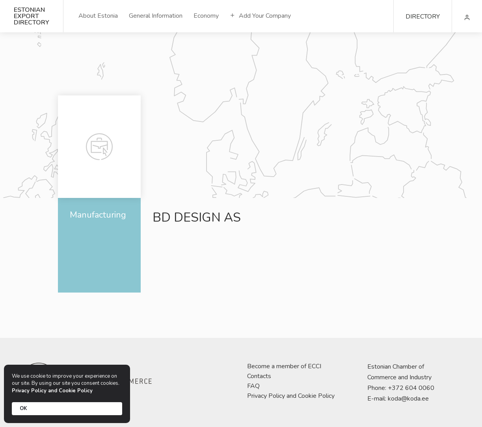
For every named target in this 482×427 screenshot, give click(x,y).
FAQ (253, 386)
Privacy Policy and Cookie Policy (291, 396)
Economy (206, 15)
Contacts (259, 376)
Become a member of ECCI (284, 366)
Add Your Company (260, 15)
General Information (155, 15)
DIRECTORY (423, 16)
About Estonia (98, 15)
